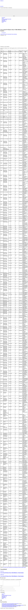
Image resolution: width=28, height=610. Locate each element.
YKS (2, 18)
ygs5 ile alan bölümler (14, 567)
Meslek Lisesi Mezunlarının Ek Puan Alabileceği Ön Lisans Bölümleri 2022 (12, 606)
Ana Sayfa (3, 17)
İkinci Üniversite (4, 19)
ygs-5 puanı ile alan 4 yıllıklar (7, 567)
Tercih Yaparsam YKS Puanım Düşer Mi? (8, 607)
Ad (1, 588)
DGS (2, 22)
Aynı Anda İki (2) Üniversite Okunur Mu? (8, 605)
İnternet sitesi (2, 591)
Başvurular (3, 20)
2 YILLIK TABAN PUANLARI (6, 596)
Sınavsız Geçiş (4, 21)
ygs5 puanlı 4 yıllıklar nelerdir (21, 567)
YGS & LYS (4, 32)
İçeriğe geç (1, 0)
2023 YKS (1, 6)
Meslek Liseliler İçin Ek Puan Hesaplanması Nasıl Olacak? (10, 604)
